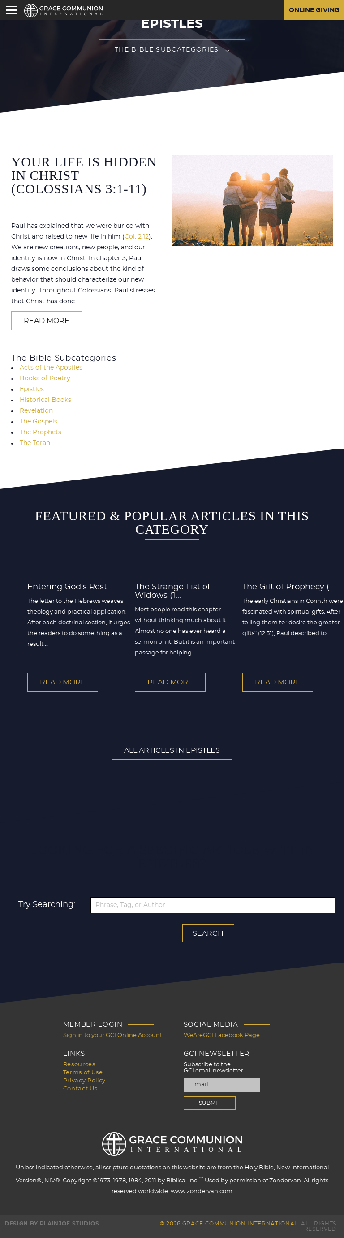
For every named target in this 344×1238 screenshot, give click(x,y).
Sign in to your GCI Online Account (112, 1035)
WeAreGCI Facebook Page (222, 1035)
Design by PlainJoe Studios (51, 1223)
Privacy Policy (84, 1081)
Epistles (32, 389)
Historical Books (45, 400)
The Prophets (40, 432)
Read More (46, 320)
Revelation (36, 411)
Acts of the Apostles (51, 368)
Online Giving (314, 10)
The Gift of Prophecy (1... (290, 587)
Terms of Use (83, 1073)
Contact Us (80, 1089)
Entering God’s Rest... (69, 587)
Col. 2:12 (137, 237)
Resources (79, 1065)
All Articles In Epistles (172, 750)
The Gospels (38, 421)
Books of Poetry (45, 378)
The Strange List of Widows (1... (172, 591)
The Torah (35, 443)
